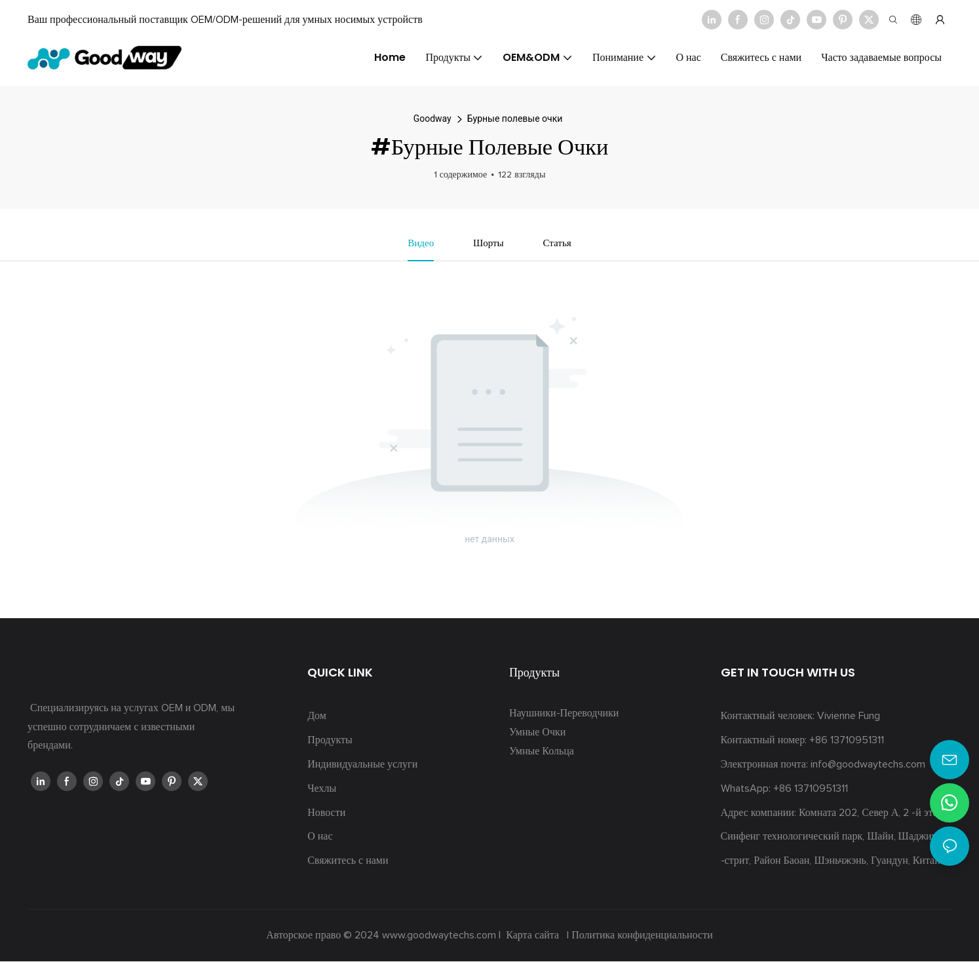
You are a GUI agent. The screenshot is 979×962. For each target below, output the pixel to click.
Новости (326, 813)
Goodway (432, 118)
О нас (319, 837)
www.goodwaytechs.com (440, 936)
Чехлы (321, 789)
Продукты (330, 741)
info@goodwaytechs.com (868, 765)
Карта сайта (532, 936)
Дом (316, 717)
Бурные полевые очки (515, 118)
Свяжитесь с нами (347, 862)
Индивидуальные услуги (362, 765)
